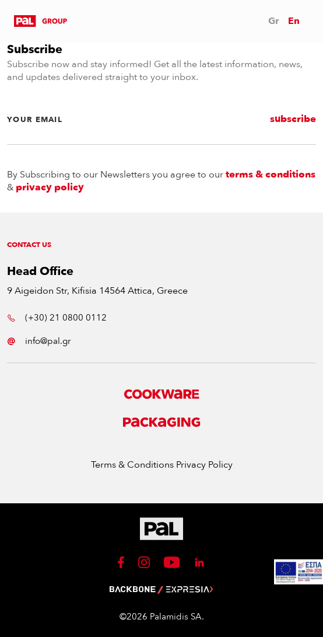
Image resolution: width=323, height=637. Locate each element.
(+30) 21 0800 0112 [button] (57, 317)
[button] (40, 21)
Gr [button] (273, 21)
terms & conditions (270, 174)
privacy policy (50, 187)
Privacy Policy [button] (204, 464)
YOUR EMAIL (34, 119)
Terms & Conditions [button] (133, 464)
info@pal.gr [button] (39, 341)
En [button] (294, 21)
